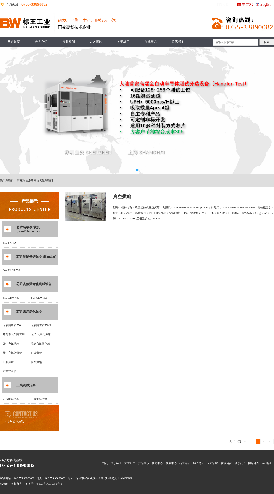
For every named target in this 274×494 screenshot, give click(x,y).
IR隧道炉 (36, 352)
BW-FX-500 (9, 242)
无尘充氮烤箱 (11, 343)
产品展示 (143, 463)
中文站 (247, 4)
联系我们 (178, 42)
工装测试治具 (26, 385)
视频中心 (171, 463)
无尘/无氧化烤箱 (41, 334)
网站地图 (222, 4)
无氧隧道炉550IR (41, 325)
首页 (105, 463)
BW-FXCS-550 (11, 270)
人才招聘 (96, 42)
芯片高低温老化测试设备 (34, 284)
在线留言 (150, 42)
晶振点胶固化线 (40, 343)
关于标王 (123, 42)
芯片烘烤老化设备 (29, 311)
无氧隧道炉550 (12, 325)
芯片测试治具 (11, 398)
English (265, 4)
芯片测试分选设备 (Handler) (36, 256)
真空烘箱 (36, 362)
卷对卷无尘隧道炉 (14, 334)
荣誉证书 (129, 463)
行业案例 (68, 42)
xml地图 (267, 463)
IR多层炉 (8, 362)
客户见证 (198, 463)
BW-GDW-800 (39, 297)
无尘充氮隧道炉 (12, 352)
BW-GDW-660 (11, 297)
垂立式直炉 (9, 371)
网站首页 (13, 42)
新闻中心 (157, 463)
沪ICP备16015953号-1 (49, 483)
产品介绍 (41, 42)
